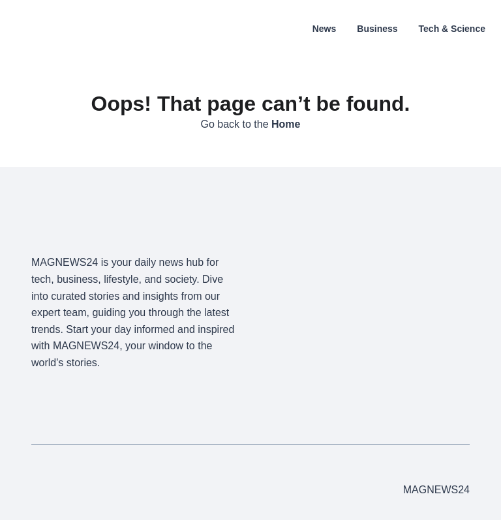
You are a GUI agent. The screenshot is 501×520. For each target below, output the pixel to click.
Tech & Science (452, 28)
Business (377, 28)
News (324, 28)
